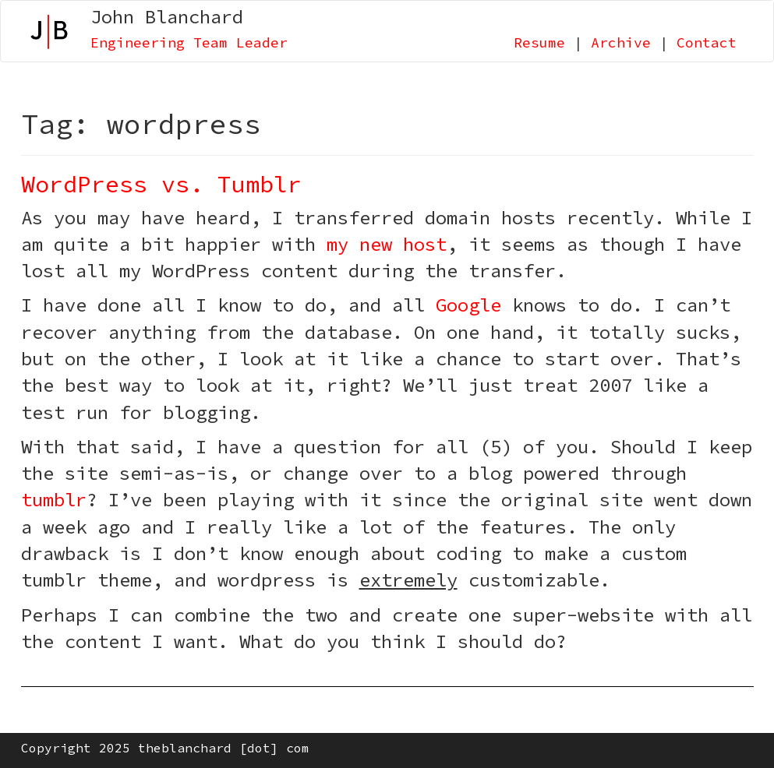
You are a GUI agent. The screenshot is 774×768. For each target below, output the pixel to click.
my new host (387, 244)
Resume (539, 42)
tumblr (54, 500)
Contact (707, 42)
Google (468, 305)
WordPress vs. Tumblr (161, 184)
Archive (621, 42)
